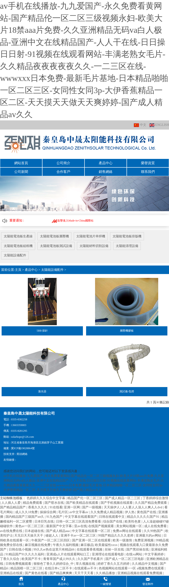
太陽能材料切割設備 (93, 246)
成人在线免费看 (156, 526)
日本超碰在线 (35, 530)
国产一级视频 (92, 507)
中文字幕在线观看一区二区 (91, 530)
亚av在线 (80, 526)
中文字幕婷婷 (154, 554)
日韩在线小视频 (20, 549)
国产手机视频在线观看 (117, 502)
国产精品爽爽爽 (61, 573)
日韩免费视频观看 (19, 563)
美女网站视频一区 (129, 526)
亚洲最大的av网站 (149, 535)
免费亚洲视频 (144, 540)
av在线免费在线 (11, 530)
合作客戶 (63, 172)
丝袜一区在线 (115, 549)
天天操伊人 (112, 507)
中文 (140, 125)
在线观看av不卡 (85, 568)
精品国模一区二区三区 (26, 568)
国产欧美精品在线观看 (82, 502)
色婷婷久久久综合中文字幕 (46, 498)
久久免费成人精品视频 (107, 512)
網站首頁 (21, 163)
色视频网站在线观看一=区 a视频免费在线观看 (132, 568)
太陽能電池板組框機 (18, 246)
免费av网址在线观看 (127, 530)
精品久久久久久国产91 (143, 516)
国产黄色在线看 (36, 573)
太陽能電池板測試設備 (56, 246)
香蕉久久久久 (38, 507)
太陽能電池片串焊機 (90, 236)
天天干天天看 (84, 573)
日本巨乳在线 (44, 521)
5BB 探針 (42, 330)
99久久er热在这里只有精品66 (54, 549)
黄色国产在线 (147, 512)
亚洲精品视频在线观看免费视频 (140, 573)
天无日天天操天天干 (29, 535)
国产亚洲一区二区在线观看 (92, 540)
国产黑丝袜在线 (138, 549)
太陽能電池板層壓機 (54, 236)
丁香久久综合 (10, 559)
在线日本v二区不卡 (59, 568)
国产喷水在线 (55, 502)
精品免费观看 (33, 502)
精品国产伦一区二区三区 (85, 498)
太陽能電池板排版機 (127, 236)
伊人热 (130, 512)
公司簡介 (63, 163)
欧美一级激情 (123, 540)
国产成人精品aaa (58, 530)
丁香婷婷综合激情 (155, 498)
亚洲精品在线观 (11, 573)
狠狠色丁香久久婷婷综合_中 (54, 563)
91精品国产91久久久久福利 (25, 554)
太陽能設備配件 (15, 255)
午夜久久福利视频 (66, 545)
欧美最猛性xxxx (106, 545)
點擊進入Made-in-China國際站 (72, 220)
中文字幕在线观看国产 (81, 516)
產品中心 (106, 163)
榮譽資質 (148, 163)
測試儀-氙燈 (126, 391)
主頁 (18, 269)
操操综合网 (48, 512)
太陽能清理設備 (127, 246)
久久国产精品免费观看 (151, 502)
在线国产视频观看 (101, 526)
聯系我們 (148, 172)
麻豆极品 (87, 545)
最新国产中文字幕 (59, 526)
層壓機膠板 (127, 330)
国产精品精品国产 (13, 507)
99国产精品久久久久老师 (116, 535)
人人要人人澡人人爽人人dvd (142, 507)
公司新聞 (21, 172)
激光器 (42, 391)
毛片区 (63, 512)
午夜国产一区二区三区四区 (51, 540)
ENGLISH (159, 125)
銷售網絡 (106, 172)
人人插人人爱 (11, 502)
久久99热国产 (154, 530)
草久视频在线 (86, 563)
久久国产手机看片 (90, 559)
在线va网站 (134, 554)
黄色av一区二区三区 (30, 526)
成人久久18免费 (27, 512)
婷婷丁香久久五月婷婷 (113, 563)
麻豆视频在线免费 (38, 545)
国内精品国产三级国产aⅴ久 (25, 516)
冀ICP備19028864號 (23, 448)
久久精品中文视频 (145, 563)
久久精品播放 (106, 573)
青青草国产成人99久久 (59, 559)
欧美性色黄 (133, 521)
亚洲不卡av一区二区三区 (79, 535)
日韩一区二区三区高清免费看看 (79, 521)
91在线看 (56, 507)
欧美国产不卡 (32, 559)
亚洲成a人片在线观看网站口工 (68, 554)
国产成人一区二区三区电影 (125, 559)
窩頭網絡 (22, 454)
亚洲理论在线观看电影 (108, 554)
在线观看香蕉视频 (90, 549)
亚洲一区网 (72, 507)
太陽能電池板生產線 (18, 236)
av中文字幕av (79, 512)
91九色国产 (54, 516)
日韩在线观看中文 (112, 516)
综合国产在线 (113, 521)
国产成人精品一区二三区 (123, 498)
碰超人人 (52, 535)
